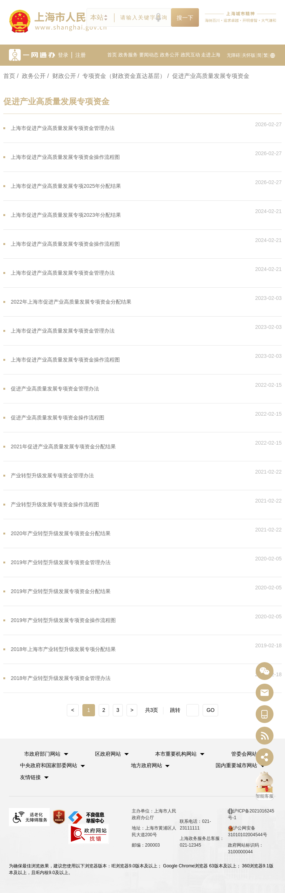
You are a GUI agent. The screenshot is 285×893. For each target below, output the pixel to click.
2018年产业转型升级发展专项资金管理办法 (61, 678)
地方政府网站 (146, 765)
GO (210, 710)
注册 (80, 55)
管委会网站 (244, 753)
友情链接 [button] (34, 776)
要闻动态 (148, 55)
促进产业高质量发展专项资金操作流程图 (57, 418)
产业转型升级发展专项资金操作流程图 (55, 504)
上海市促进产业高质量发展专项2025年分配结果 (66, 186)
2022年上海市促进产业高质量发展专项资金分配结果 (71, 302)
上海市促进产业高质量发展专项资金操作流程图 (65, 157)
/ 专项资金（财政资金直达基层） (122, 76)
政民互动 (190, 55)
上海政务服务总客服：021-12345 (202, 841)
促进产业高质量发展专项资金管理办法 (55, 389)
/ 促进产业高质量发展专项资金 (208, 76)
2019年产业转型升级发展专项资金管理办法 (61, 562)
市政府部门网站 (42, 753)
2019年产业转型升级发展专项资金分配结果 (61, 591)
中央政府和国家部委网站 (48, 765)
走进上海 (210, 55)
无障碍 (233, 55)
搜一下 (185, 17)
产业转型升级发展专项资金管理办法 (52, 475)
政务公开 (169, 55)
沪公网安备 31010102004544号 (247, 831)
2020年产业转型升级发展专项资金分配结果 (61, 533)
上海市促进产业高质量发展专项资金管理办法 (63, 128)
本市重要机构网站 (176, 753)
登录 (63, 55)
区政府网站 (108, 753)
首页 (112, 55)
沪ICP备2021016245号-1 (251, 814)
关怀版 (248, 55)
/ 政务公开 (31, 76)
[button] (46, 753)
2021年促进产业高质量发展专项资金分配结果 (63, 446)
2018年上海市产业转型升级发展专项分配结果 (63, 649)
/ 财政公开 (61, 76)
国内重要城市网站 (236, 765)
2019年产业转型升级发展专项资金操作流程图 (63, 620)
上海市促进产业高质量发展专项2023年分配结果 (66, 215)
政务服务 (128, 55)
